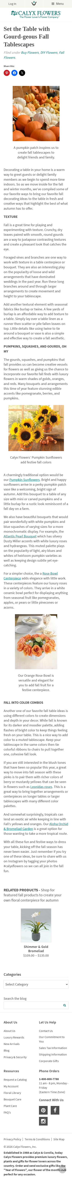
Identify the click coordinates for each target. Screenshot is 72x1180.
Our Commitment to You (52, 1039)
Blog (6, 1050)
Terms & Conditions (37, 1139)
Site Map (59, 1139)
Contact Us (46, 1031)
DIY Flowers (48, 52)
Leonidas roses (41, 786)
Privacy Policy (12, 1139)
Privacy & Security (15, 1057)
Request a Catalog (15, 1079)
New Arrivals (12, 1044)
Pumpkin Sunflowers (24, 479)
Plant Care (10, 1106)
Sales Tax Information (53, 1048)
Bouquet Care (12, 1099)
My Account (11, 1086)
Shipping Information (53, 1054)
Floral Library (12, 1093)
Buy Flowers (30, 52)
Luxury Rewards (14, 1037)
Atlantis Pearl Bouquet (20, 536)
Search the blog (15, 998)
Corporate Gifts (49, 1061)
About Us (9, 1031)
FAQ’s (7, 1112)
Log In (12, 4)
